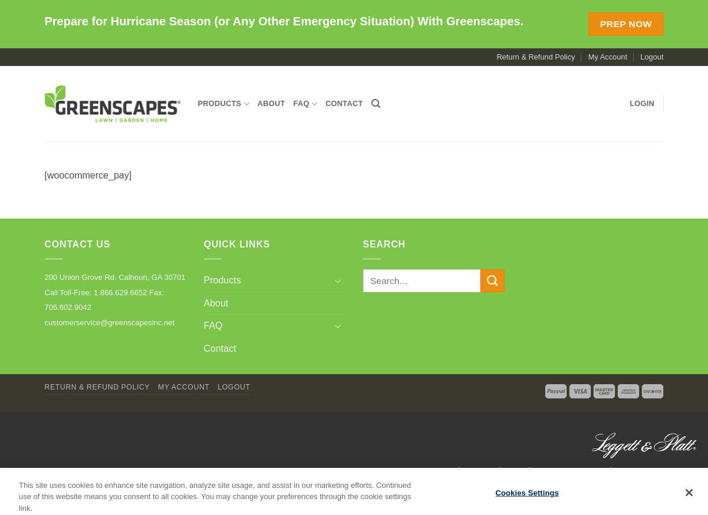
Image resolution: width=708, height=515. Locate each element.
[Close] (689, 497)
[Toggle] (338, 280)
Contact (344, 103)
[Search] (375, 104)
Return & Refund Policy (535, 56)
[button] (642, 103)
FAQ (306, 104)
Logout (651, 56)
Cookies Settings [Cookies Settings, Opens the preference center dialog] (527, 497)
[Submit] (492, 280)
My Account (607, 56)
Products (223, 104)
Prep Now (626, 24)
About (271, 103)
